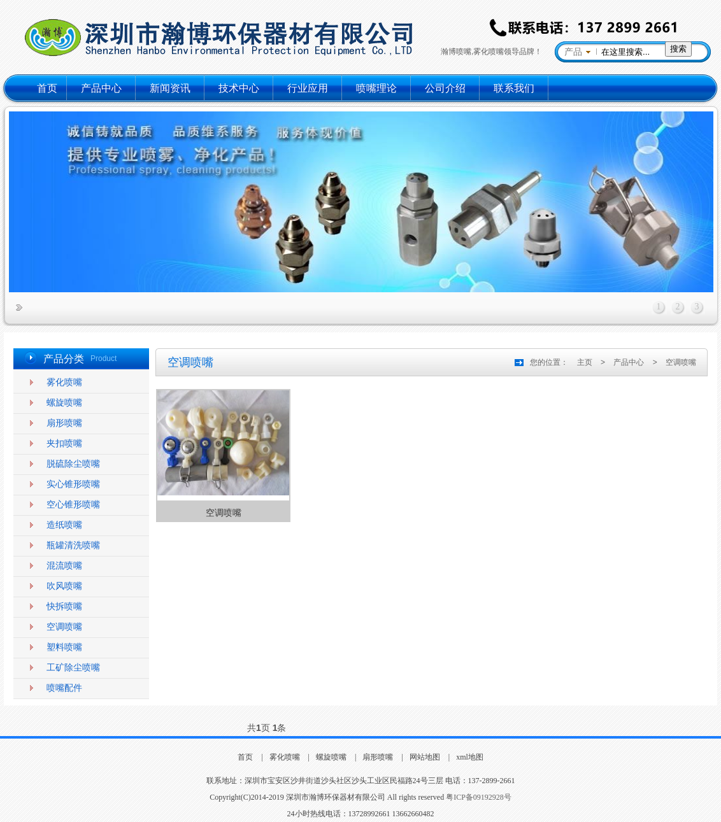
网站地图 (425, 757)
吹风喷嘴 (64, 586)
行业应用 (307, 88)
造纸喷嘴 (64, 525)
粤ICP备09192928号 (478, 797)
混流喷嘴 (64, 565)
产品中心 (101, 88)
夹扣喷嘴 (64, 443)
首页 (47, 88)
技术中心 (238, 88)
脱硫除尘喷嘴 (73, 464)
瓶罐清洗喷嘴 (73, 545)
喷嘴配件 (64, 688)
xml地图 (469, 757)
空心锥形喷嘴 (73, 504)
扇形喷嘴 (64, 423)
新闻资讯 (170, 88)
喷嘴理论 (376, 88)
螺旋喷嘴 (64, 402)
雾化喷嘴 (64, 382)
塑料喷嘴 (64, 647)
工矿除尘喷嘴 (73, 667)
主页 (584, 362)
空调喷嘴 (64, 627)
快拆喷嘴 (64, 606)
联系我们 (514, 88)
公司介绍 (445, 88)
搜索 (678, 48)
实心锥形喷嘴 (73, 484)
